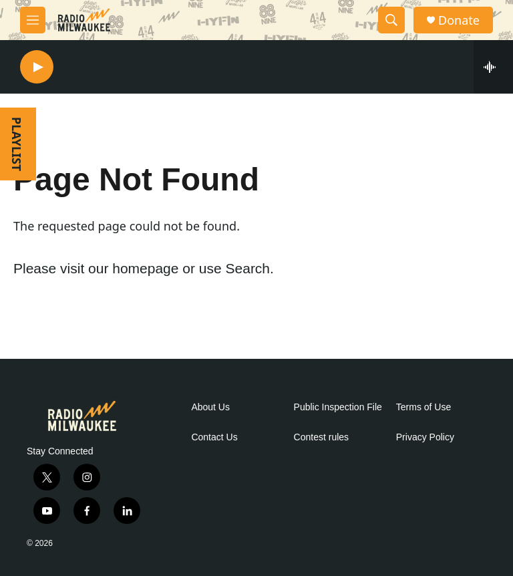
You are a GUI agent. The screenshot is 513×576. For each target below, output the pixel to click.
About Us (210, 407)
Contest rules (321, 437)
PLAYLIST (17, 144)
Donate (459, 20)
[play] (36, 67)
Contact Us (214, 437)
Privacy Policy (425, 437)
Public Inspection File (338, 407)
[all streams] (493, 67)
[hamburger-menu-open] (32, 20)
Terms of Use (423, 407)
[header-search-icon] (391, 20)
